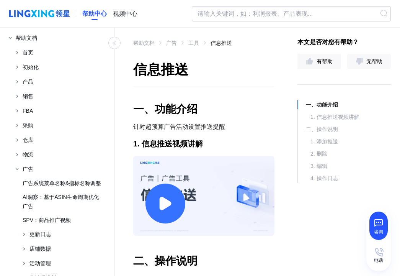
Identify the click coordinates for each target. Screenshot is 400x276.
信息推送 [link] (221, 43)
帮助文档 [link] (144, 43)
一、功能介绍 (322, 105)
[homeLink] (94, 13)
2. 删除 (318, 154)
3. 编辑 (318, 166)
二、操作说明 (322, 129)
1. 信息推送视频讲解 (334, 117)
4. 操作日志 (324, 178)
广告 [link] (171, 43)
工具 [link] (193, 43)
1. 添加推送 (324, 141)
